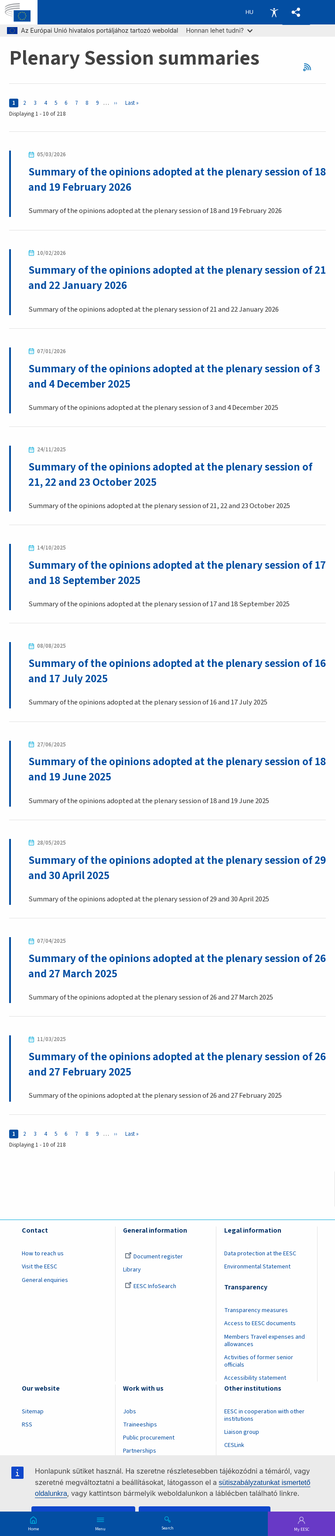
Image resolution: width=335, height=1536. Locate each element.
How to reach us (43, 1254)
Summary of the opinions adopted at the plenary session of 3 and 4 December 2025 (174, 376)
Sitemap (33, 1412)
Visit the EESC (39, 1267)
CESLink (234, 1445)
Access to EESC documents (260, 1324)
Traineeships (140, 1425)
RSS (310, 67)
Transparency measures (256, 1310)
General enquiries (45, 1280)
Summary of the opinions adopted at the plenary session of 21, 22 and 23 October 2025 (170, 474)
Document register (154, 1257)
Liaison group (241, 1432)
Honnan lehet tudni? (219, 30)
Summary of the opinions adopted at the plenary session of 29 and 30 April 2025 (170, 867)
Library (132, 1270)
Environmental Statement (257, 1267)
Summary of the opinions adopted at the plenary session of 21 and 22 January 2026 (170, 277)
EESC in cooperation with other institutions (264, 1416)
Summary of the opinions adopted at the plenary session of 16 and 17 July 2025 (170, 671)
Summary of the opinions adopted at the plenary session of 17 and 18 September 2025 (170, 572)
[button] (296, 12)
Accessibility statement (255, 1378)
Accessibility (274, 12)
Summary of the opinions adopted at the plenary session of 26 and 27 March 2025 (170, 966)
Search (167, 1527)
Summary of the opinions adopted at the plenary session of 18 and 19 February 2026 (170, 179)
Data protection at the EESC (260, 1254)
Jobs (129, 1412)
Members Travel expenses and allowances (264, 1341)
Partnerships (139, 1451)
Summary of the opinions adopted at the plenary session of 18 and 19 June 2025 (170, 769)
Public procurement (148, 1438)
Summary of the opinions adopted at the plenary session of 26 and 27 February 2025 (170, 1064)
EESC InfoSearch (150, 1286)
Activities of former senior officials (258, 1362)
